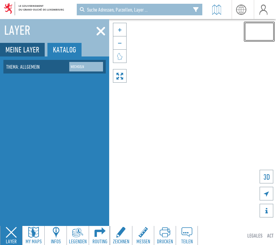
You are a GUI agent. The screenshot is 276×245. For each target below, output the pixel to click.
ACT (270, 235)
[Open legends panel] (78, 235)
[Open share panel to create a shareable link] (187, 235)
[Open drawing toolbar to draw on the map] (121, 235)
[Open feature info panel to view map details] (56, 235)
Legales (254, 235)
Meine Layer (22, 49)
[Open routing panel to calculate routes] (100, 235)
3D (266, 176)
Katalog (64, 49)
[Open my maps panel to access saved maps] (33, 235)
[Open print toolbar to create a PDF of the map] (165, 235)
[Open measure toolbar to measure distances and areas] (143, 235)
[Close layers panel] (11, 235)
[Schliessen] (101, 31)
